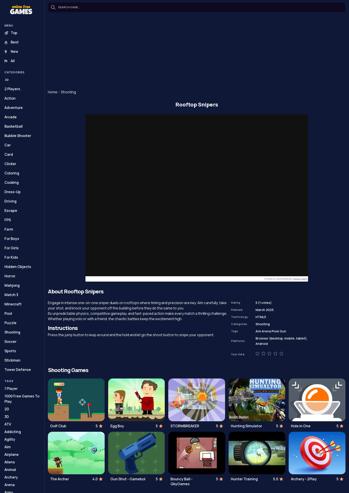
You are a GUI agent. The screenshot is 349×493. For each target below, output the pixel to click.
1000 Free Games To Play (21, 399)
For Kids (11, 257)
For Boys (11, 238)
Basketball (13, 126)
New (11, 51)
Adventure (13, 107)
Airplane (11, 454)
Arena (9, 484)
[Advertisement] (196, 51)
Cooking (11, 182)
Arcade (10, 117)
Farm (8, 229)
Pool (8, 313)
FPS (7, 219)
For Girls (11, 247)
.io (6, 79)
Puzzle (10, 322)
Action (10, 98)
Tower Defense (17, 369)
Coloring (11, 173)
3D (6, 416)
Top (10, 32)
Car (7, 145)
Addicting (12, 431)
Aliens (9, 462)
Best (11, 42)
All (9, 60)
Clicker (10, 163)
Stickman (12, 360)
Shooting (12, 332)
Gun (283, 331)
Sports (10, 350)
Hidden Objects (17, 266)
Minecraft (13, 304)
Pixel (275, 331)
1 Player (11, 388)
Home (52, 92)
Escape (10, 210)
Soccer (10, 341)
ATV (7, 424)
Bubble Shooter (17, 135)
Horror (9, 276)
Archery (11, 477)
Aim (7, 446)
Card (8, 154)
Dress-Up (12, 191)
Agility (9, 439)
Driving (10, 201)
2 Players (12, 88)
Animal (10, 469)
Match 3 (11, 294)
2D (6, 409)
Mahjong (12, 285)
